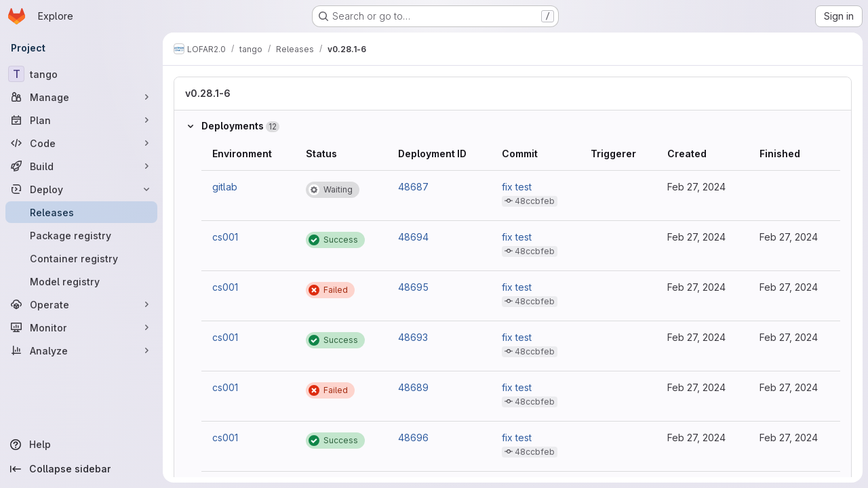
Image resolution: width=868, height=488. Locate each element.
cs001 (225, 237)
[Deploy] (81, 189)
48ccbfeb (535, 201)
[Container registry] (81, 258)
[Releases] (81, 212)
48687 (413, 186)
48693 (413, 337)
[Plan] (81, 120)
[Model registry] (81, 281)
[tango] (81, 74)
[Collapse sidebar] (81, 469)
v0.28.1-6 (208, 93)
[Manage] (81, 97)
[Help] (81, 444)
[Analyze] (81, 350)
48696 (413, 437)
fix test (517, 186)
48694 (413, 237)
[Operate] (81, 304)
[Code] (81, 143)
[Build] (81, 166)
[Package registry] (81, 235)
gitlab (224, 186)
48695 (413, 287)
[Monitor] (81, 327)
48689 (413, 387)
